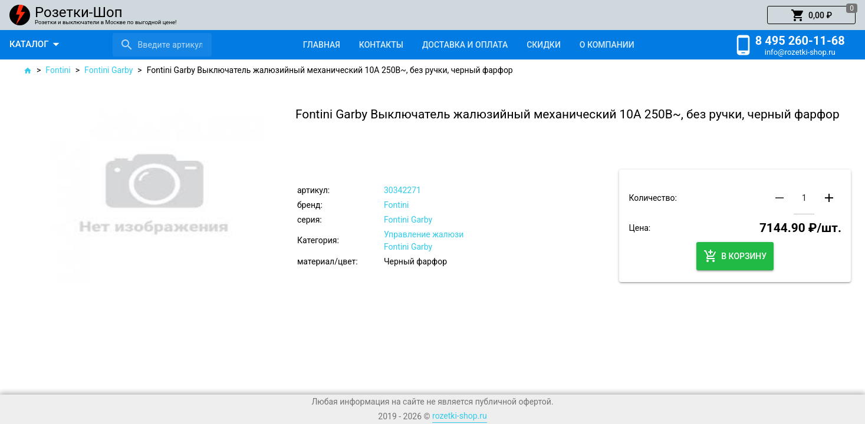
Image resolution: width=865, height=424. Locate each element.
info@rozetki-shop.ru (800, 52)
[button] (811, 15)
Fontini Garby (108, 70)
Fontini (57, 70)
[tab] (322, 44)
